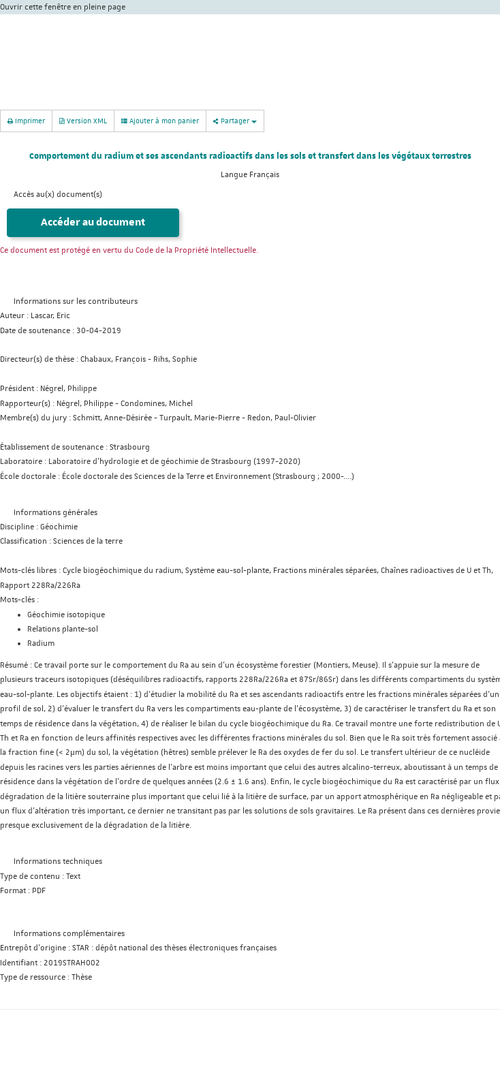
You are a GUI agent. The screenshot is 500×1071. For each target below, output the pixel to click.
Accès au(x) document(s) (58, 194)
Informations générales (55, 513)
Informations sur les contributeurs (76, 301)
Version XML (83, 120)
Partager (235, 120)
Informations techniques (58, 861)
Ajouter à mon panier (160, 120)
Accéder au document (93, 222)
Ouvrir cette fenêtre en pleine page (62, 7)
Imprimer (26, 120)
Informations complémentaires (69, 934)
